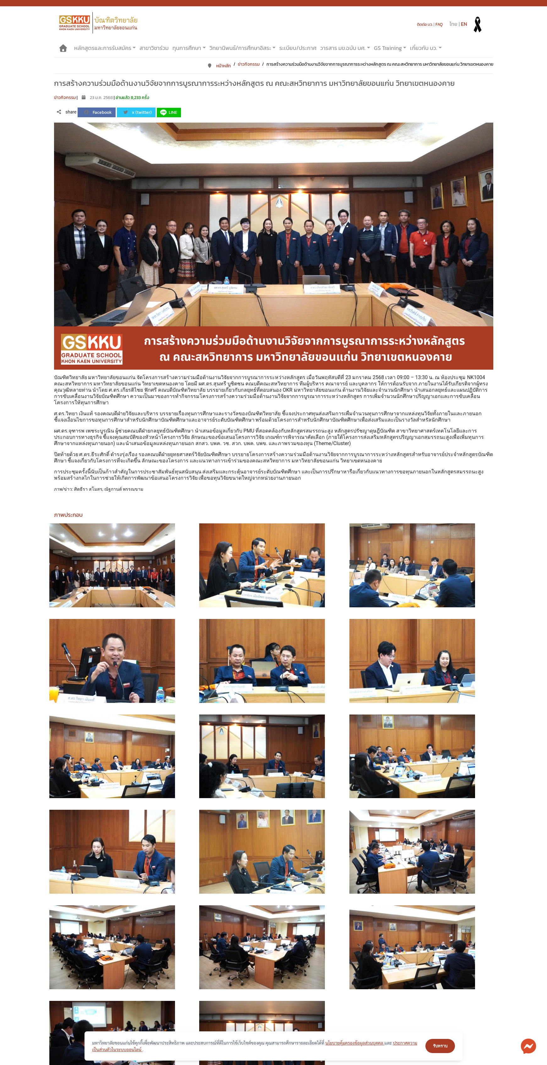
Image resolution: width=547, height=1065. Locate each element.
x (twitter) (137, 112)
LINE (168, 112)
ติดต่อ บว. (425, 24)
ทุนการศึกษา (186, 48)
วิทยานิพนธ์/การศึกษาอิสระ (240, 48)
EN (464, 24)
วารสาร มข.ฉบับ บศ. (342, 48)
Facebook (98, 112)
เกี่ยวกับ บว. (423, 48)
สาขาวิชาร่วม (154, 48)
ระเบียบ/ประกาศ (297, 48)
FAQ (439, 24)
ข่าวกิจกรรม (249, 64)
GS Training (388, 48)
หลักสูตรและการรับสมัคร (102, 48)
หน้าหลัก (219, 66)
